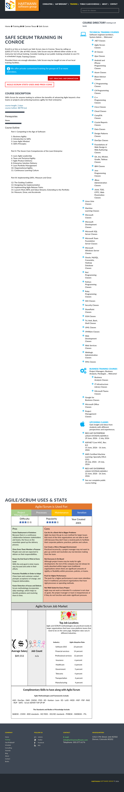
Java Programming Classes (100, 173)
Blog (6, 753)
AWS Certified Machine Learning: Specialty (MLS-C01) (96, 457)
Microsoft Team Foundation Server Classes (91, 241)
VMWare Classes (92, 331)
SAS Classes (90, 301)
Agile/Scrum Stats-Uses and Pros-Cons (29, 84)
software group (102, 781)
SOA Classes (90, 316)
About (105, 4)
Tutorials (8, 751)
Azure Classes (100, 72)
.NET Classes (99, 40)
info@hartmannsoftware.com (75, 740)
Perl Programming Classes (90, 275)
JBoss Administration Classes (100, 182)
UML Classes (90, 327)
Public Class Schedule (89, 4)
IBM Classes (99, 166)
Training (74, 4)
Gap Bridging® (10, 742)
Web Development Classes (91, 338)
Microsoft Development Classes (91, 224)
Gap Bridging (61, 4)
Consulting (48, 4)
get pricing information (63, 78)
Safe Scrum (43, 26)
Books (7, 761)
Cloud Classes (100, 111)
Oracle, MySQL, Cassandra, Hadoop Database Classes (91, 262)
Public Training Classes (25, 56)
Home (7, 26)
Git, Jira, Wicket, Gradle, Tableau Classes (101, 159)
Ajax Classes (99, 56)
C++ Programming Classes (100, 100)
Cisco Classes (100, 107)
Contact (113, 4)
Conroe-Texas (30, 26)
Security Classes (92, 305)
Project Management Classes (90, 414)
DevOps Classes (101, 140)
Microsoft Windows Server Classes (92, 250)
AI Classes (98, 52)
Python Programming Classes (90, 284)
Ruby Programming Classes (90, 294)
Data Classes (99, 129)
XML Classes (90, 362)
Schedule (8, 745)
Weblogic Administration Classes (91, 355)
